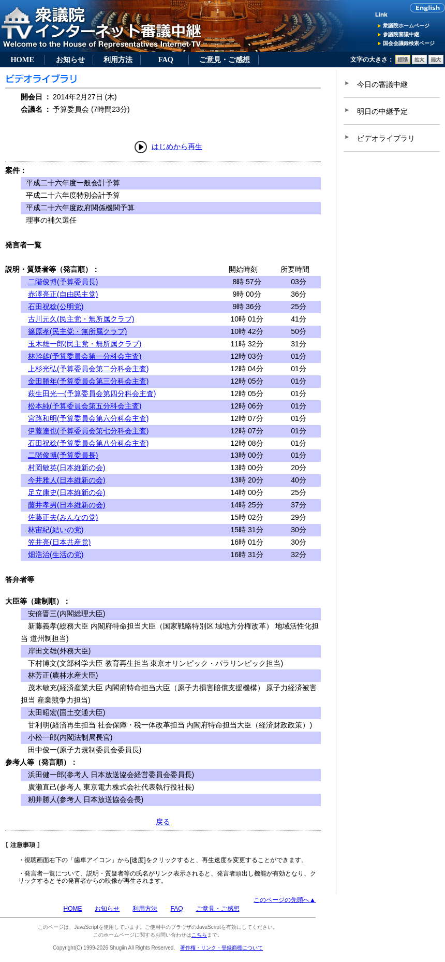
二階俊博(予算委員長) (63, 282)
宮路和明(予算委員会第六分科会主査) (88, 418)
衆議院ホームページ (406, 25)
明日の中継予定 (382, 111)
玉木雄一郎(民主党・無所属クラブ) (84, 344)
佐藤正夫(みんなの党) (63, 517)
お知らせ (70, 59)
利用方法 (117, 59)
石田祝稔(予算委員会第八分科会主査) (88, 443)
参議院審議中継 (401, 34)
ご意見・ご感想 (224, 59)
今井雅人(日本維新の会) (66, 480)
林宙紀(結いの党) (55, 530)
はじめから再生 (177, 146)
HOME (22, 59)
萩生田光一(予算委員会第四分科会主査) (92, 393)
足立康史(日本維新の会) (66, 492)
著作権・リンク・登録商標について (221, 948)
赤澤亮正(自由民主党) (63, 294)
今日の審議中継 (382, 84)
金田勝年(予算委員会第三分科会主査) (88, 381)
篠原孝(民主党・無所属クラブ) (77, 331)
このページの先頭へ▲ (285, 899)
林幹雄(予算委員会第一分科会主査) (84, 356)
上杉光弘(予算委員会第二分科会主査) (88, 369)
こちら (199, 935)
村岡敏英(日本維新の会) (66, 467)
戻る (163, 822)
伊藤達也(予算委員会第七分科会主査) (88, 431)
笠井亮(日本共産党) (59, 542)
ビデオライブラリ (386, 138)
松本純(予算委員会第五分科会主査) (84, 406)
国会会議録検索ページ (409, 43)
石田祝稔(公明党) (55, 306)
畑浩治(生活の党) (55, 554)
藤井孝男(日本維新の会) (66, 505)
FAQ (165, 59)
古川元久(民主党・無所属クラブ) (81, 319)
